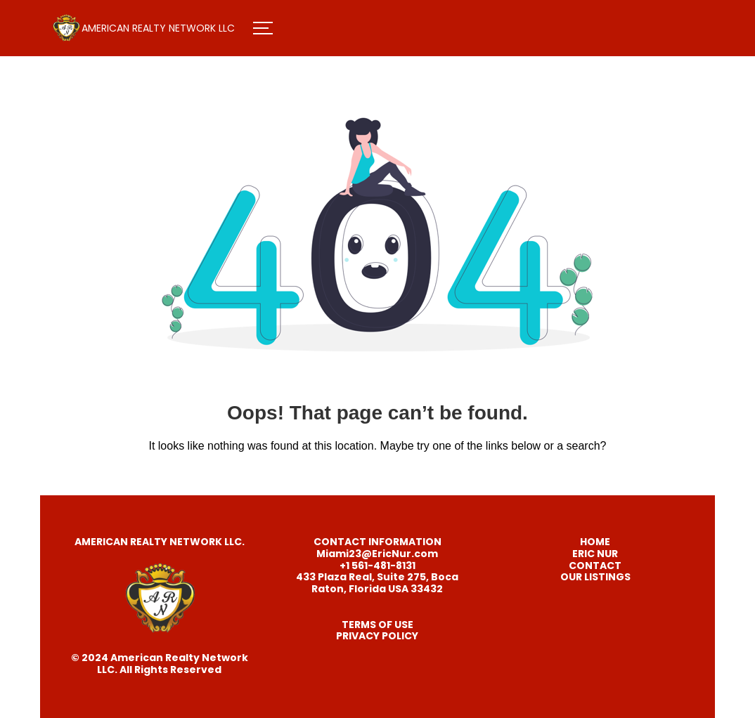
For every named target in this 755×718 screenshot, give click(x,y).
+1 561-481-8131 (377, 566)
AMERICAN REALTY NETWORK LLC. (160, 542)
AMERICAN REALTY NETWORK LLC (158, 28)
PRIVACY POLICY (377, 636)
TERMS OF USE (377, 625)
